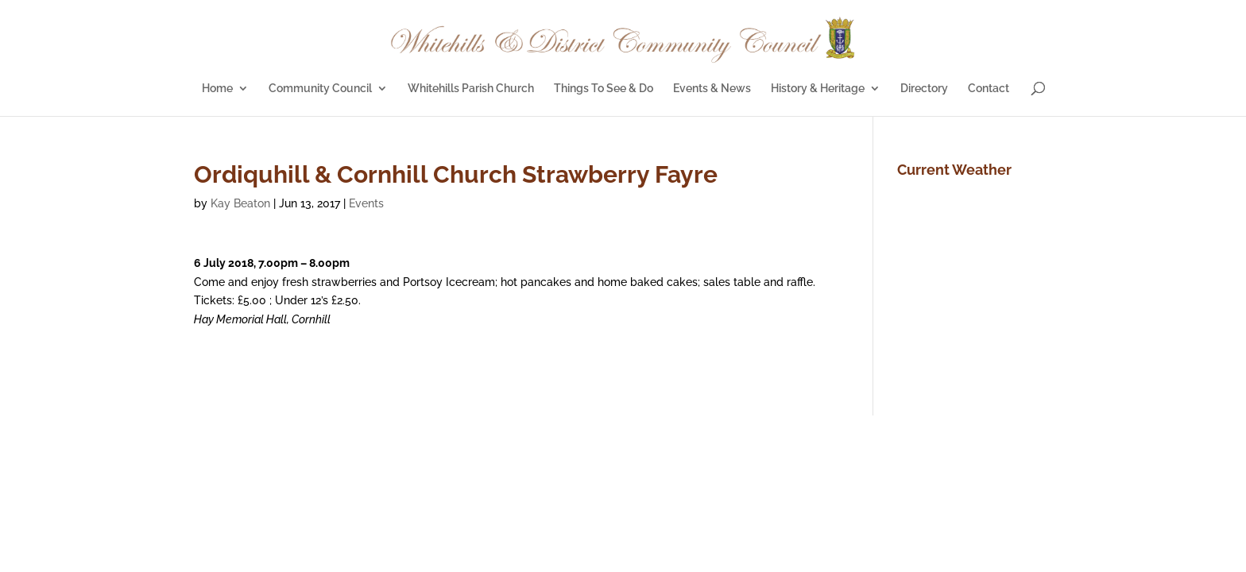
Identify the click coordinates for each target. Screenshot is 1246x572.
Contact (988, 89)
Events (366, 203)
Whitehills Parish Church (471, 89)
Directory (924, 89)
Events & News (712, 89)
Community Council (320, 89)
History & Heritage (818, 89)
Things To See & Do (603, 89)
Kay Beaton (240, 203)
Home (217, 89)
